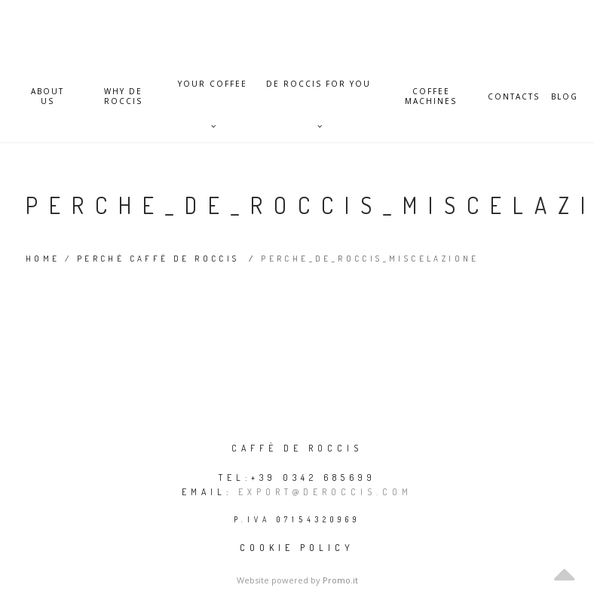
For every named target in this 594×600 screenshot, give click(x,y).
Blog (564, 97)
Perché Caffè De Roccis (158, 258)
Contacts (514, 97)
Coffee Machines (431, 96)
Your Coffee (212, 91)
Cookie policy (297, 547)
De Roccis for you (318, 91)
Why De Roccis (123, 96)
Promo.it (340, 580)
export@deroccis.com (325, 491)
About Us (47, 96)
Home (43, 258)
